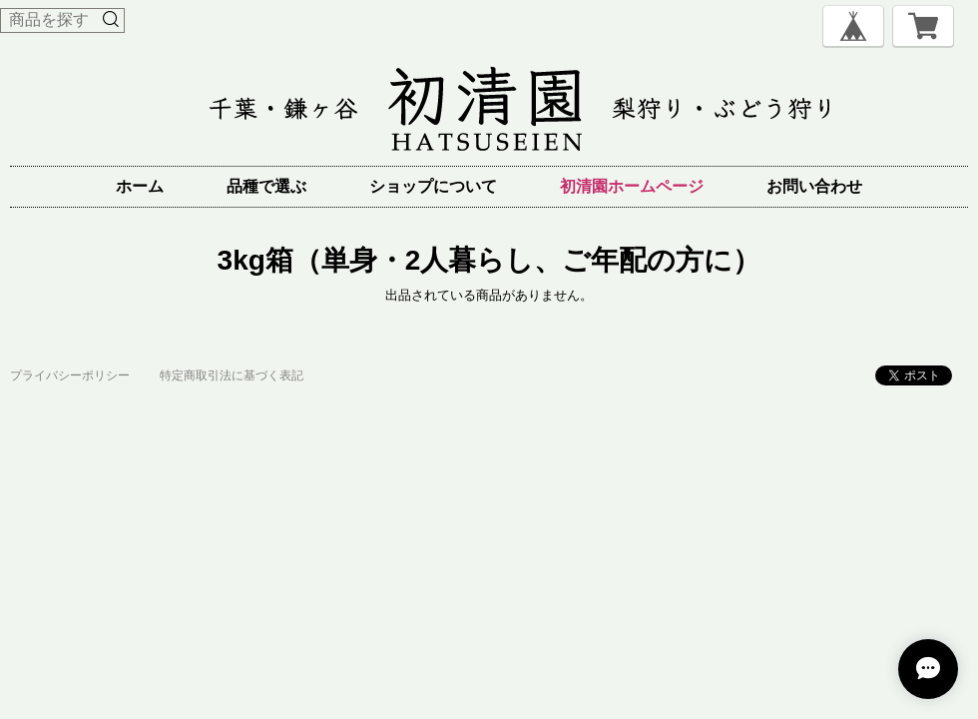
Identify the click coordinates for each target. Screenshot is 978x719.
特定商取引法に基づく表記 (231, 375)
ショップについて (433, 186)
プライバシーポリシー (70, 375)
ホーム (140, 186)
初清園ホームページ (632, 186)
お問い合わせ (814, 186)
